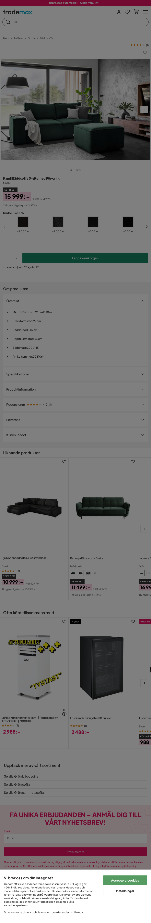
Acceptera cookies (125, 880)
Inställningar (125, 891)
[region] (75, 896)
